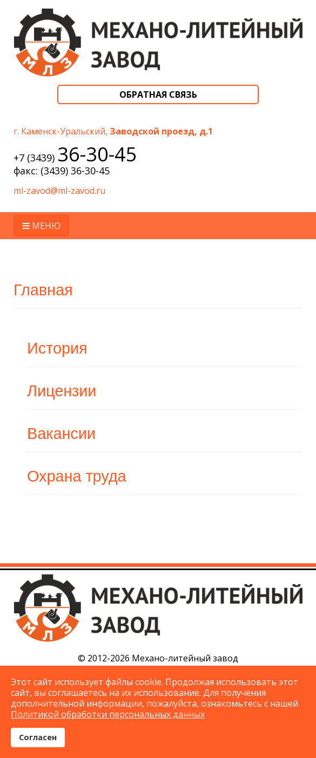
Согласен (38, 737)
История (57, 348)
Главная (43, 290)
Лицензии (61, 391)
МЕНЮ (41, 226)
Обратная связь (158, 94)
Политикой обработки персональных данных (108, 714)
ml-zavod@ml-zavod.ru (59, 191)
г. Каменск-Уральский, (113, 131)
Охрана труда (76, 476)
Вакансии (61, 433)
